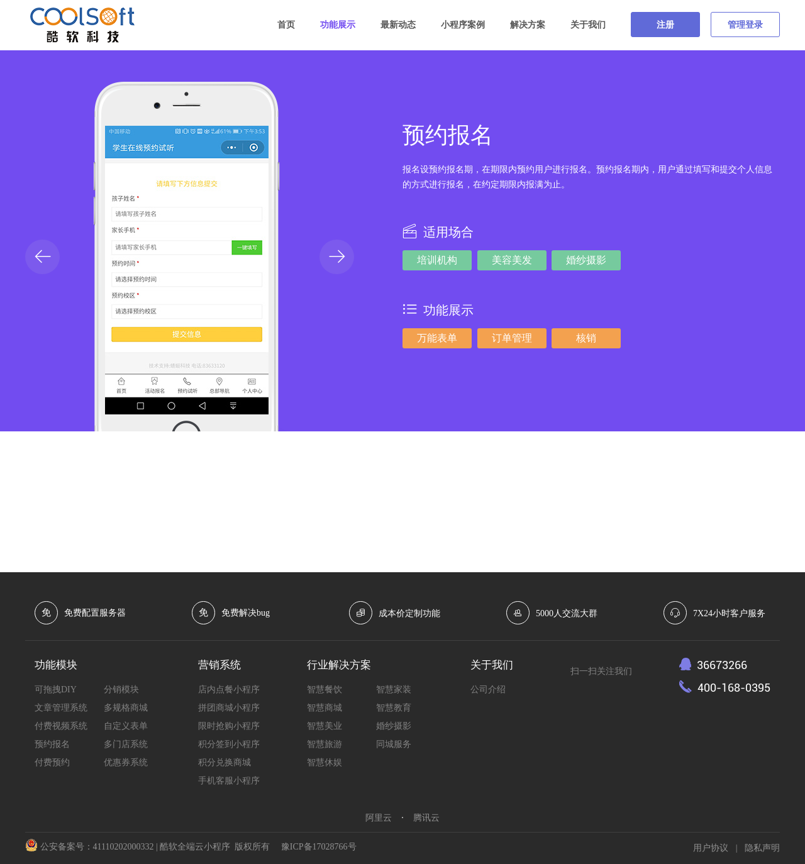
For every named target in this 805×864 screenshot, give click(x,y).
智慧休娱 (324, 762)
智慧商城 (324, 707)
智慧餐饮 (324, 689)
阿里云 (378, 817)
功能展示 (337, 25)
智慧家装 (393, 689)
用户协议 (710, 848)
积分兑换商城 (224, 762)
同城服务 (393, 744)
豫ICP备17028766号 (319, 846)
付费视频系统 (61, 726)
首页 (286, 25)
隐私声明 (762, 848)
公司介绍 (488, 689)
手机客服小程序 (229, 780)
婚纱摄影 (393, 726)
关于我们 (588, 25)
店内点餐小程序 (229, 689)
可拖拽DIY (56, 689)
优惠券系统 (126, 762)
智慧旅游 (324, 744)
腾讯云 (426, 817)
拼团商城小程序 (229, 707)
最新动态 (398, 25)
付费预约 (52, 762)
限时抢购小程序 (229, 726)
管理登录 (745, 25)
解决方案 (527, 25)
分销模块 (121, 689)
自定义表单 (126, 726)
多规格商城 (126, 707)
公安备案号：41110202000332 (97, 846)
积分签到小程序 (229, 744)
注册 (665, 25)
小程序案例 (463, 25)
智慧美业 (324, 726)
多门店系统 (126, 744)
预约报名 (52, 744)
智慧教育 (393, 707)
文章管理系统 (61, 707)
